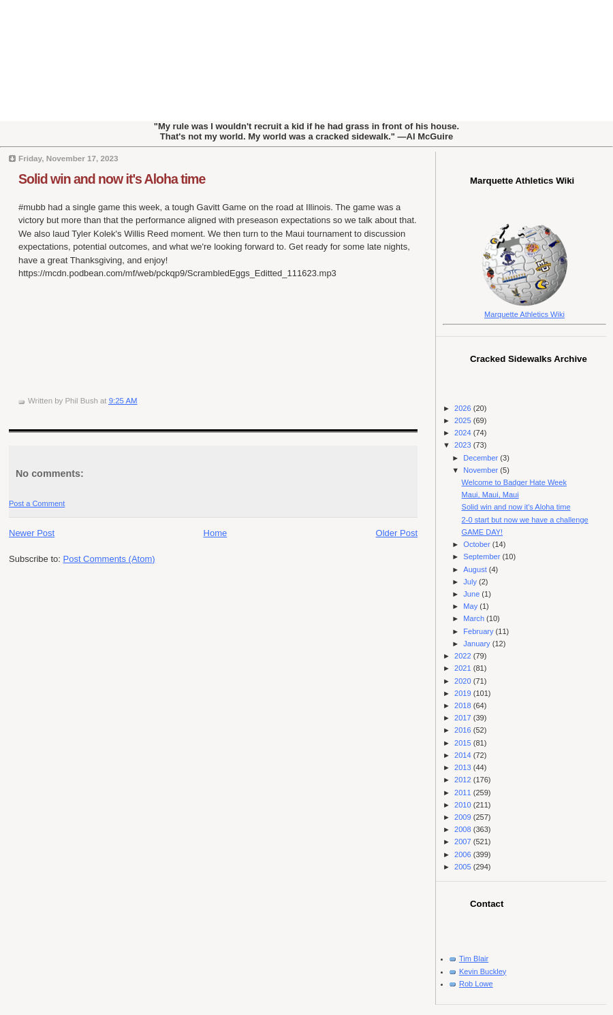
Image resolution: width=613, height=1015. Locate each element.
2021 (463, 668)
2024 (463, 433)
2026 (463, 408)
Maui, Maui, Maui (490, 494)
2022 (463, 656)
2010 (463, 805)
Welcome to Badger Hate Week (514, 482)
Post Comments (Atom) (109, 559)
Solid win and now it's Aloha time (111, 178)
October (477, 544)
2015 (463, 743)
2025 (463, 420)
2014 (463, 755)
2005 (463, 867)
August (475, 569)
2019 (463, 693)
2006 (463, 854)
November (481, 470)
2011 (463, 792)
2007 (463, 841)
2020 (463, 681)
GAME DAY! (482, 532)
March (474, 618)
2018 (463, 705)
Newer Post (31, 533)
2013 (463, 767)
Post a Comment (37, 503)
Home (215, 533)
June (472, 594)
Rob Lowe (476, 984)
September (482, 556)
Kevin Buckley (482, 971)
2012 (463, 780)
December (481, 458)
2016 (463, 730)
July (471, 582)
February (479, 631)
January (477, 643)
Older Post (397, 533)
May (471, 606)
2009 (463, 817)
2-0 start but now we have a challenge (525, 520)
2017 (463, 718)
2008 (463, 829)
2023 (463, 445)
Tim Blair (473, 958)
